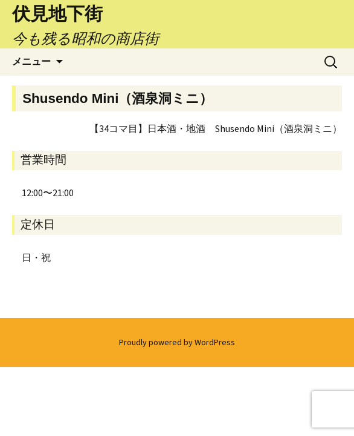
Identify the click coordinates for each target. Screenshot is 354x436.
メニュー (31, 61)
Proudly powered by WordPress (177, 342)
